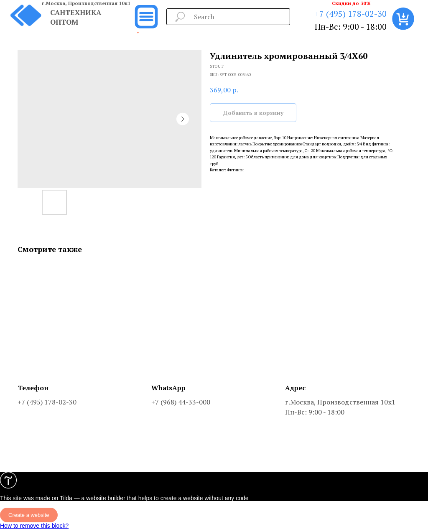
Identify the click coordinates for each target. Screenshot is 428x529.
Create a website (28, 515)
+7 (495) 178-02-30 (351, 13)
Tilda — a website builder (92, 498)
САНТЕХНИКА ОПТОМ (75, 17)
